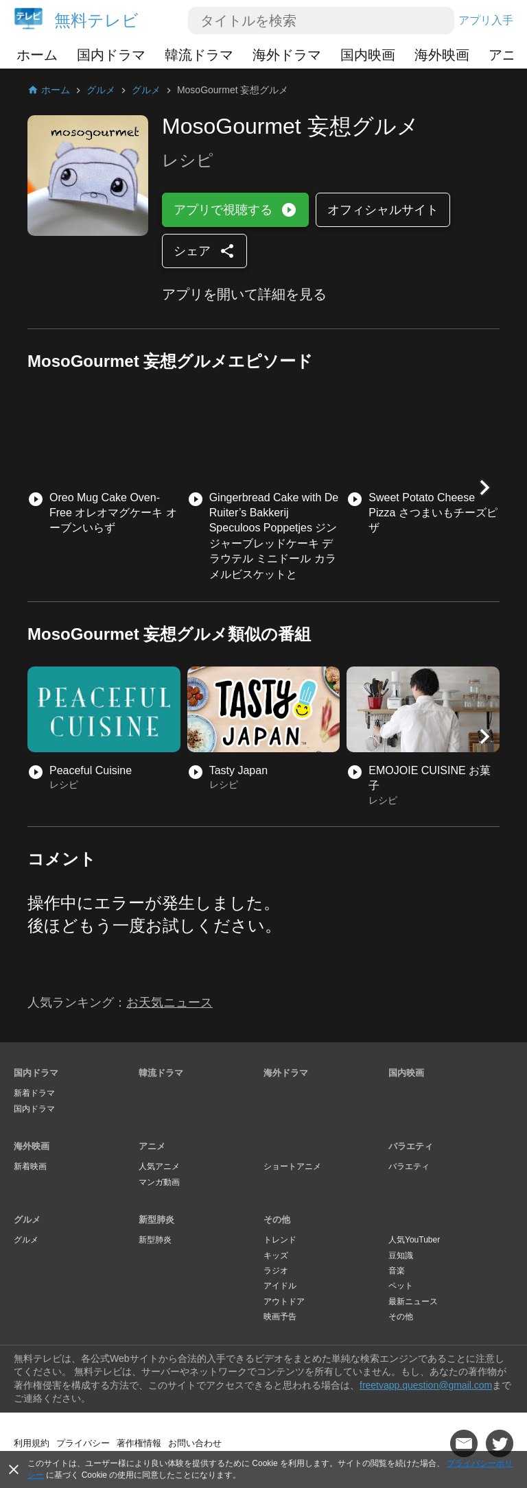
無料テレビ (96, 20)
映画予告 (280, 1316)
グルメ (27, 1219)
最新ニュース (413, 1301)
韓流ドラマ (199, 54)
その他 (277, 1219)
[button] (484, 487)
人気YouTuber (414, 1240)
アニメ (152, 1146)
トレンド (280, 1240)
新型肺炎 (156, 1219)
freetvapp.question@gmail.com (426, 1385)
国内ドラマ (111, 54)
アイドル (280, 1286)
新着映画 (30, 1166)
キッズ (276, 1255)
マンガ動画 (159, 1182)
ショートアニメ (292, 1166)
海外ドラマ (287, 54)
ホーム (37, 54)
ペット (400, 1286)
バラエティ (410, 1146)
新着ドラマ (34, 1093)
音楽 (396, 1270)
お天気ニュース (169, 1002)
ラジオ (276, 1270)
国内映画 (367, 54)
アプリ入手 (485, 20)
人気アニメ (159, 1166)
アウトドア (284, 1301)
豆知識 (400, 1255)
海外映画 (441, 54)
